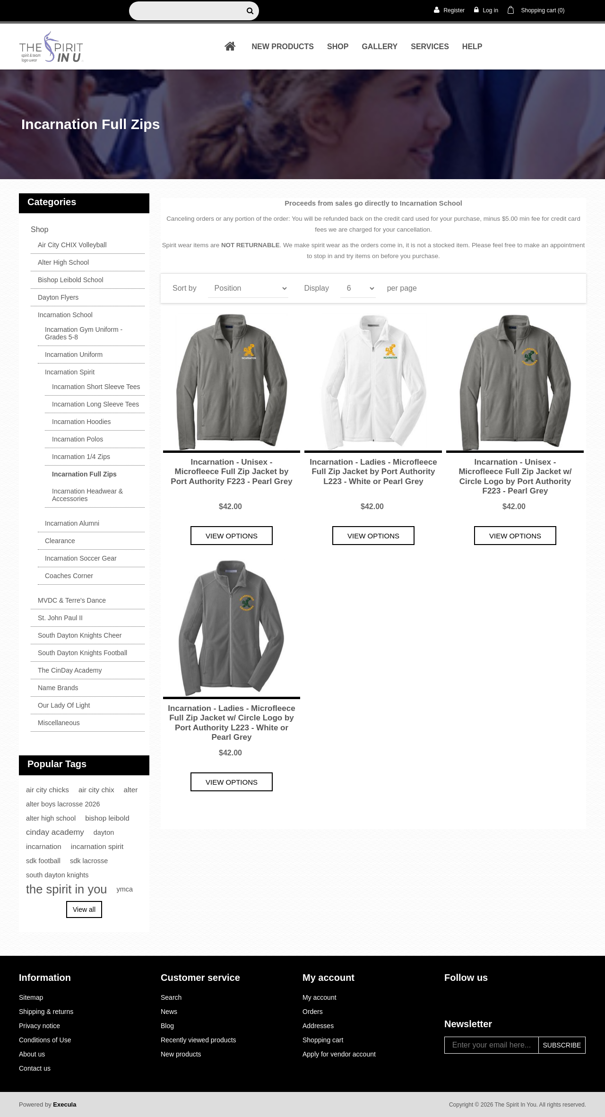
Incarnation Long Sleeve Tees (95, 404)
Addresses (318, 1026)
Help (472, 47)
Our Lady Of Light (64, 705)
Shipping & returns (46, 1011)
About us (32, 1054)
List (568, 286)
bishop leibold (107, 818)
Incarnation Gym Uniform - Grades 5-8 (83, 333)
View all (84, 909)
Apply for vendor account (339, 1054)
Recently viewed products (198, 1040)
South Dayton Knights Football (82, 653)
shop (337, 47)
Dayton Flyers (58, 297)
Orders (312, 1011)
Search (171, 997)
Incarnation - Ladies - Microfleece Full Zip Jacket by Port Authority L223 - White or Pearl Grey (373, 472)
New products (282, 47)
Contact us (35, 1068)
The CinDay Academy (70, 670)
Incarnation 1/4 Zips (81, 456)
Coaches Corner (69, 576)
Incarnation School (65, 315)
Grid (551, 286)
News (169, 1011)
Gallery (380, 47)
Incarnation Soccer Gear (81, 558)
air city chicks (47, 790)
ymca (125, 889)
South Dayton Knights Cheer (79, 635)
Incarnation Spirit (70, 372)
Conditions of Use (45, 1040)
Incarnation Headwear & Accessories (87, 494)
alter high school (51, 818)
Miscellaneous (59, 723)
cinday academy (55, 832)
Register (449, 10)
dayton (104, 832)
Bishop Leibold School (71, 280)
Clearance (60, 541)
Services (430, 47)
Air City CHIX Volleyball (72, 245)
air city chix (96, 790)
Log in (486, 10)
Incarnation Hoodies (81, 421)
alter (131, 790)
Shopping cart (322, 1040)
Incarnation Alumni (72, 523)
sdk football (43, 861)
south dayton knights (57, 875)
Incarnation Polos (77, 439)
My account (319, 997)
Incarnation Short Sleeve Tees (96, 386)
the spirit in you (66, 889)
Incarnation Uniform (74, 354)
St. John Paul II (60, 618)
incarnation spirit (97, 846)
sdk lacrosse (89, 861)
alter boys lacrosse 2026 (63, 804)
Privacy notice (39, 1026)
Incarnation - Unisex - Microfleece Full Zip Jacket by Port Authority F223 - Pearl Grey (231, 472)
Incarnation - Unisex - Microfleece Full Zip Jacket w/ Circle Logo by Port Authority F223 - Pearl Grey (514, 476)
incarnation (43, 846)
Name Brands (58, 688)
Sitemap (31, 997)
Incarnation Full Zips (84, 474)
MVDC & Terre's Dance (72, 600)
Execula (64, 1104)
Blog (167, 1026)
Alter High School (63, 262)
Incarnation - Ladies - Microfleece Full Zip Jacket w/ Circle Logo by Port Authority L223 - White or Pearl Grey (231, 723)
